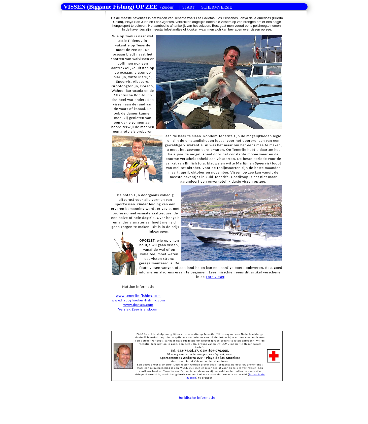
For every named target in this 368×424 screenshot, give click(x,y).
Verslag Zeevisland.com (138, 309)
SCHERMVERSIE (216, 7)
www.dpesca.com (138, 304)
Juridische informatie (197, 397)
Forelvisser (215, 276)
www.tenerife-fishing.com (138, 295)
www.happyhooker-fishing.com (138, 300)
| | (146, 6)
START (188, 7)
